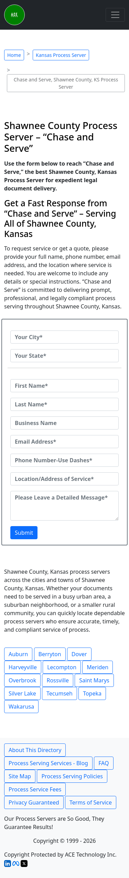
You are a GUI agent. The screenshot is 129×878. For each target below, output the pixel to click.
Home (14, 55)
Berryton (50, 654)
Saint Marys (94, 680)
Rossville (57, 680)
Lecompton (61, 667)
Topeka (92, 693)
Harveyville (23, 667)
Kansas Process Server (61, 55)
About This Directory (35, 750)
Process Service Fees (35, 789)
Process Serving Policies (72, 776)
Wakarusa (21, 706)
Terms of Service (90, 802)
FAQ (103, 763)
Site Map (20, 776)
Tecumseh (59, 693)
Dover (79, 654)
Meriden (97, 667)
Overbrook (22, 680)
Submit (24, 532)
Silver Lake (22, 693)
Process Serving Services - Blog (48, 763)
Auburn (18, 654)
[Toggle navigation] (115, 15)
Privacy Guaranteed (34, 802)
